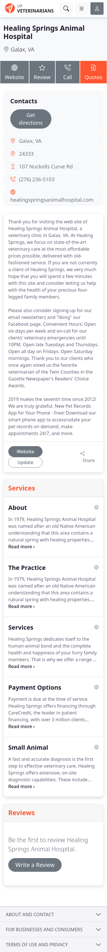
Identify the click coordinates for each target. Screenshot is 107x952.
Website (14, 72)
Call (67, 72)
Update (25, 462)
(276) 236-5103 (36, 179)
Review (42, 72)
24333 (26, 153)
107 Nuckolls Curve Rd (46, 166)
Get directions (31, 119)
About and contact (30, 914)
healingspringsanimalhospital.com (52, 199)
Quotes (93, 72)
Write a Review (34, 865)
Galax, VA (22, 49)
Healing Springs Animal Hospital (44, 32)
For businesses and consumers (44, 929)
